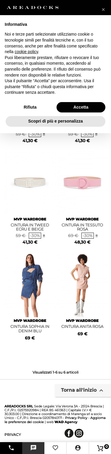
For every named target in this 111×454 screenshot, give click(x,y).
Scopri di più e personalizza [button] (55, 121)
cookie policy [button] (26, 51)
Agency (65, 422)
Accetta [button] (81, 107)
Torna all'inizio (83, 390)
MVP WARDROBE (30, 219)
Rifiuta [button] (30, 107)
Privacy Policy (76, 418)
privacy (12, 434)
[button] (103, 9)
